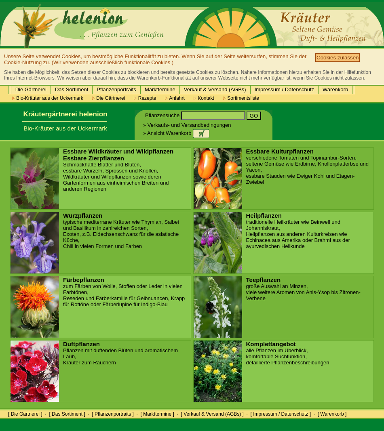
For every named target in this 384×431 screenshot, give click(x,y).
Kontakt (204, 98)
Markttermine (160, 89)
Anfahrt (174, 98)
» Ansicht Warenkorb (176, 133)
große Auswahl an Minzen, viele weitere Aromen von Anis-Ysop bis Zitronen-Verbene (303, 289)
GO (254, 116)
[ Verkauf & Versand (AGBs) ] (212, 414)
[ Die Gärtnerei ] (25, 414)
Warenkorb (335, 89)
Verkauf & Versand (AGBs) (215, 89)
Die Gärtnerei (30, 89)
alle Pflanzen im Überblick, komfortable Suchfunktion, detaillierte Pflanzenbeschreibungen (287, 353)
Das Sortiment (71, 89)
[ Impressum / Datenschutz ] (281, 414)
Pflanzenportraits (116, 89)
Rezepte (145, 98)
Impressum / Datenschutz (284, 89)
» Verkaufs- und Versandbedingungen (187, 125)
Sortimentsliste (241, 98)
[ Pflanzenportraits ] (112, 414)
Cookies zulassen (337, 58)
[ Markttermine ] (157, 414)
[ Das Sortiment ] (67, 414)
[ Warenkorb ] (332, 414)
